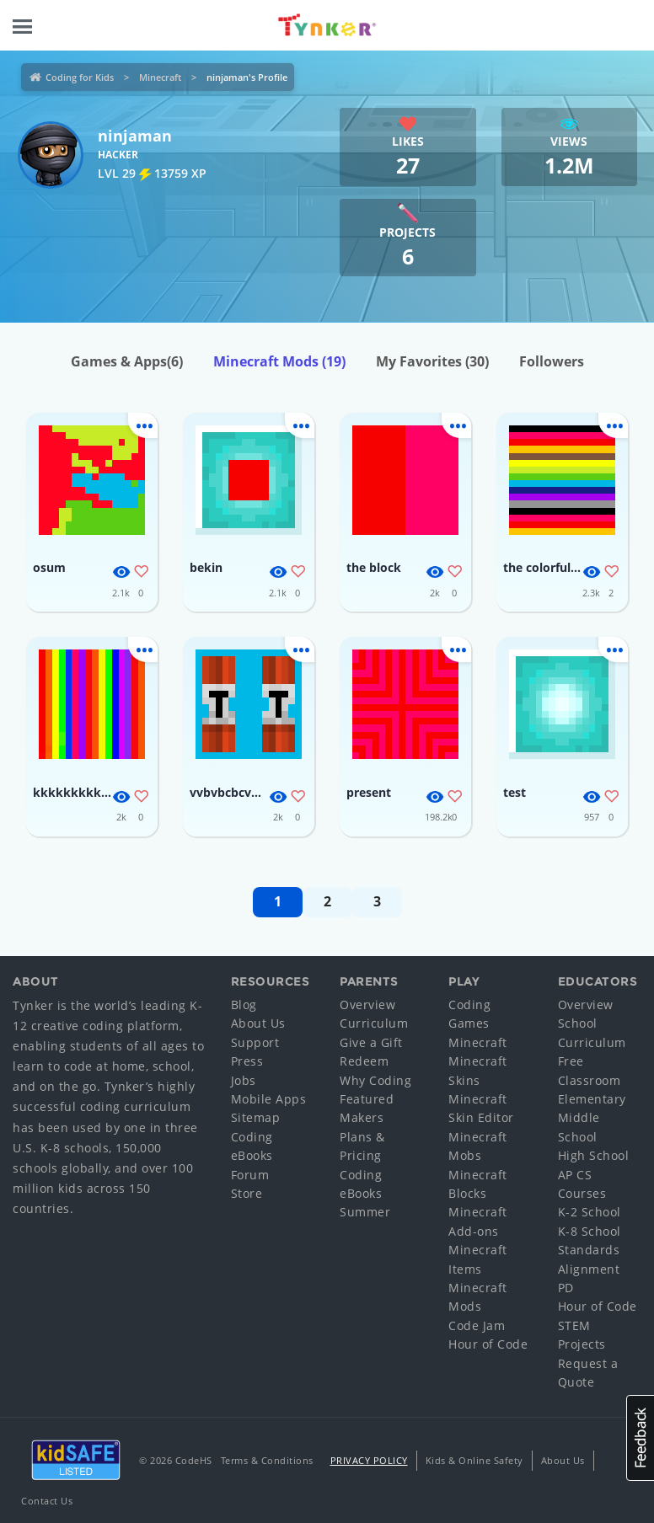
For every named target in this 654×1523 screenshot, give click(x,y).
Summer (365, 1212)
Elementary (592, 1099)
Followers (551, 361)
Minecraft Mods (279, 361)
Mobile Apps (269, 1099)
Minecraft (160, 77)
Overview (367, 1005)
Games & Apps (127, 361)
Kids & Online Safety (474, 1460)
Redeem (364, 1061)
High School (594, 1155)
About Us (258, 1023)
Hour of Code (488, 1344)
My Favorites (432, 361)
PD (566, 1288)
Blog (244, 1005)
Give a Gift (371, 1042)
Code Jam (476, 1325)
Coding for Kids (80, 77)
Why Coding (375, 1080)
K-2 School (589, 1212)
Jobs (243, 1080)
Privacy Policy (369, 1460)
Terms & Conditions (267, 1460)
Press (247, 1061)
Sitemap (256, 1117)
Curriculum (374, 1023)
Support (255, 1042)
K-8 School (589, 1231)
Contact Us (46, 1500)
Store (247, 1193)
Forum (250, 1175)
